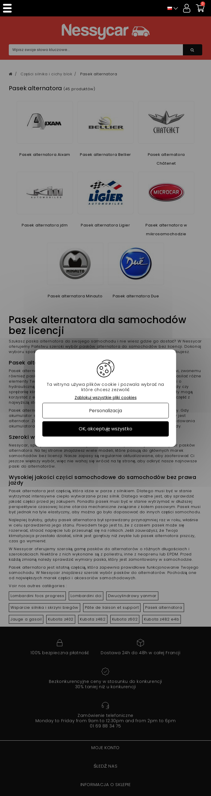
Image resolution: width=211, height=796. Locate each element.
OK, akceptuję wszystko (106, 428)
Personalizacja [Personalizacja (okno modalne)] (105, 410)
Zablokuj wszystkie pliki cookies (106, 397)
